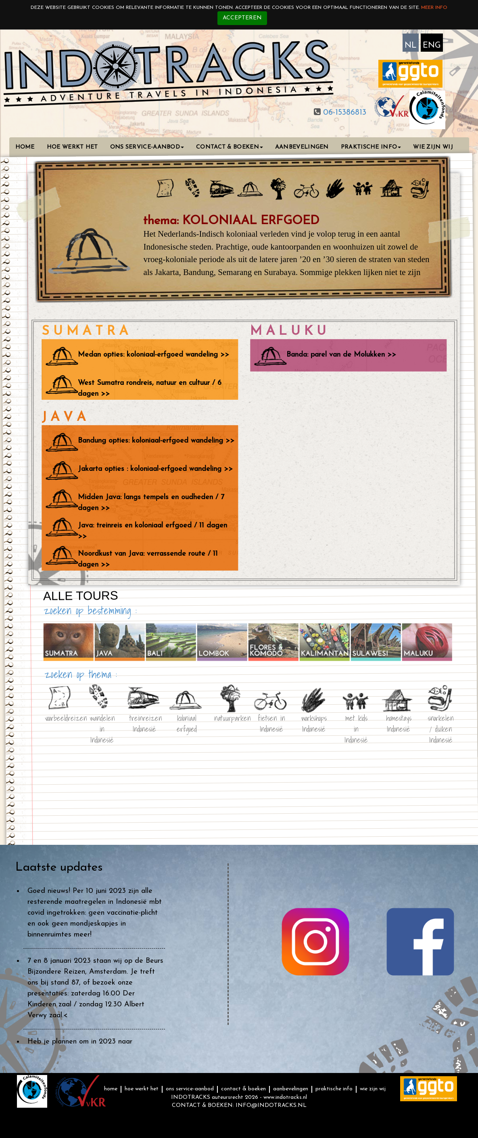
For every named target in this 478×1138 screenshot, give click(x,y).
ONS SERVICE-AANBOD (147, 147)
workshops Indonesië (314, 722)
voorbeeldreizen (60, 717)
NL (411, 46)
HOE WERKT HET (72, 147)
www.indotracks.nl (285, 1097)
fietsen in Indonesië (271, 722)
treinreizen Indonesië (144, 722)
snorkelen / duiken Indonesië (441, 722)
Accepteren (242, 18)
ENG (432, 46)
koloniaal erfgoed (187, 722)
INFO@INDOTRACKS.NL (271, 1105)
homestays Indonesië (398, 722)
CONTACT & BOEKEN (229, 147)
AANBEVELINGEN (302, 147)
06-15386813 (343, 113)
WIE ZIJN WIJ (433, 147)
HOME (25, 147)
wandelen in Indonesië (102, 722)
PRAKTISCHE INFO (371, 147)
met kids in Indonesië (356, 722)
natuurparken (229, 717)
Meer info (434, 7)
